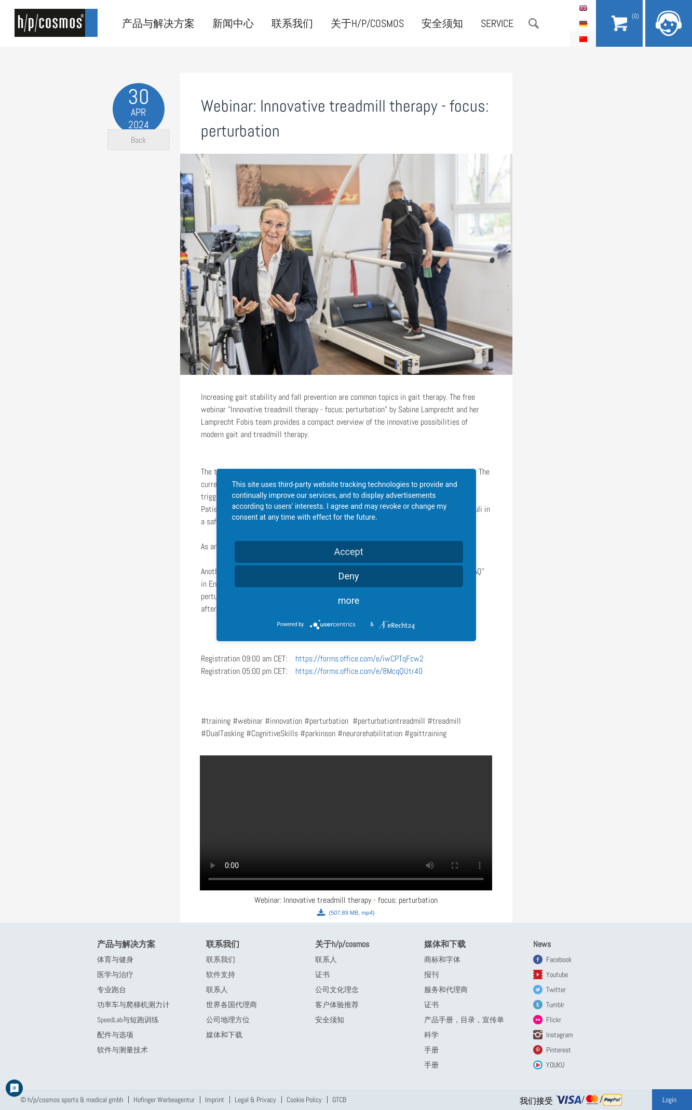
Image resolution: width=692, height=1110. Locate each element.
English (583, 8)
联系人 (217, 989)
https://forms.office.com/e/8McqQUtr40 (359, 671)
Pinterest (558, 1049)
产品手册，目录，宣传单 (464, 1019)
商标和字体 (442, 959)
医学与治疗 (115, 974)
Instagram (559, 1034)
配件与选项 (115, 1034)
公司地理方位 (228, 1019)
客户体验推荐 (337, 1004)
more (349, 600)
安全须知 (442, 23)
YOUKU (555, 1065)
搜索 (533, 23)
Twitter (556, 989)
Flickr (553, 1019)
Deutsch (583, 23)
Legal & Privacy (255, 1099)
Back (138, 156)
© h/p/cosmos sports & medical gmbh (71, 1099)
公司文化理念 (337, 989)
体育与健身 (115, 959)
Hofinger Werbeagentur (164, 1099)
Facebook (559, 959)
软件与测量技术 (122, 1049)
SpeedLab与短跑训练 (128, 1019)
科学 (431, 1034)
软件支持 (220, 974)
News (542, 944)
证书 (322, 974)
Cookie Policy (304, 1099)
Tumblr (555, 1004)
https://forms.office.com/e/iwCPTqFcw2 (359, 658)
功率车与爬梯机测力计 (133, 1004)
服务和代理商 (446, 989)
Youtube (557, 974)
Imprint (214, 1099)
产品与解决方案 (158, 23)
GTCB (339, 1099)
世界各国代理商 (231, 1004)
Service (497, 23)
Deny (348, 576)
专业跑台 (111, 989)
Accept (348, 551)
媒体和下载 (224, 1034)
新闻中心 (233, 23)
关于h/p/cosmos (367, 23)
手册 (431, 1049)
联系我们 (292, 23)
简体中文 (583, 39)
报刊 (431, 974)
